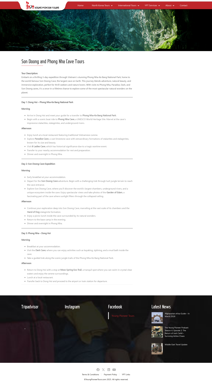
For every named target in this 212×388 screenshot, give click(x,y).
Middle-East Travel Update (176, 344)
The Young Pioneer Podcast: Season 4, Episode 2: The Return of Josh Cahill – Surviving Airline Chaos (177, 331)
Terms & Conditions (90, 374)
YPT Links (126, 374)
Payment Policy (110, 374)
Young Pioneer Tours (123, 315)
